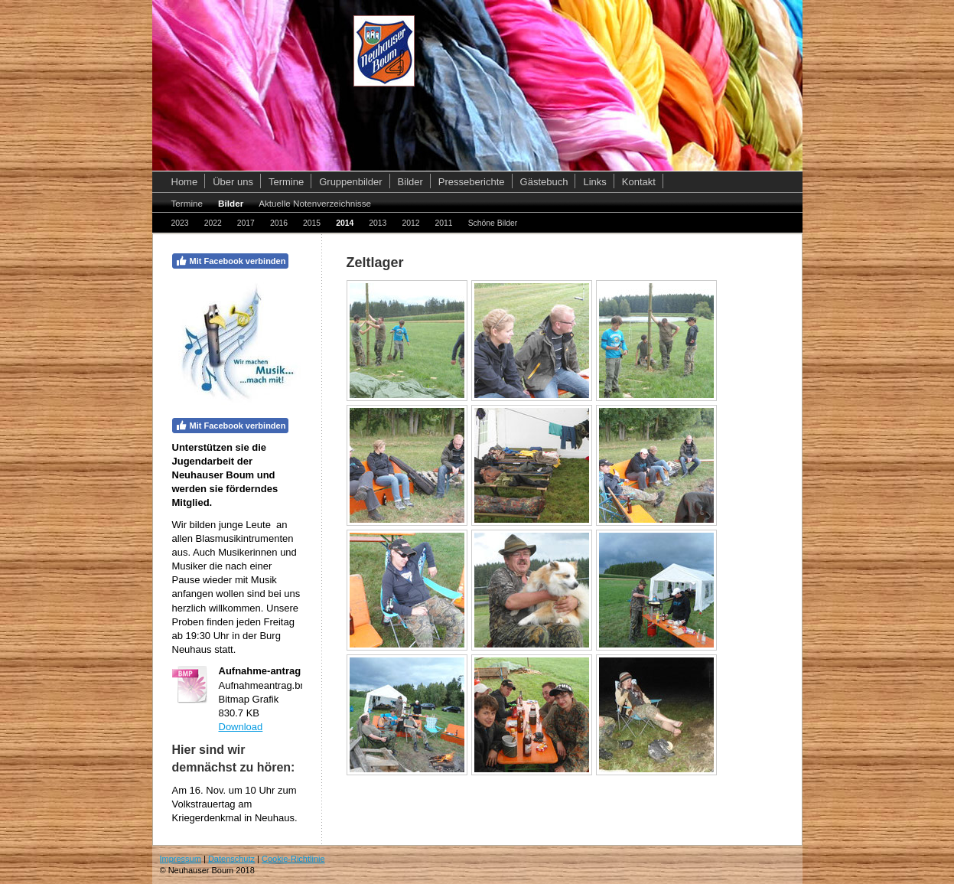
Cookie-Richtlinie (293, 858)
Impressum (180, 858)
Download (241, 726)
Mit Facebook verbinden (230, 261)
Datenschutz (231, 858)
